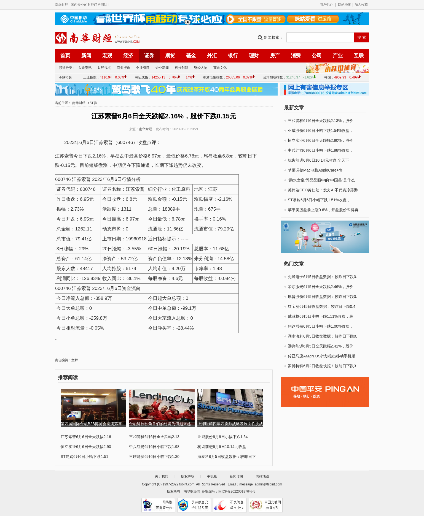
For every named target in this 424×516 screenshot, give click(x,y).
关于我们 (161, 476)
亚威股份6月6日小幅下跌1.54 (222, 436)
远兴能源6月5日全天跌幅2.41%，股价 (320, 346)
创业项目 (142, 68)
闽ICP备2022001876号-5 (236, 491)
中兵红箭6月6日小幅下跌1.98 (154, 446)
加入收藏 (361, 5)
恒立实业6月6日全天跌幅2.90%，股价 (320, 140)
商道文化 (220, 68)
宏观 (107, 55)
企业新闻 (162, 68)
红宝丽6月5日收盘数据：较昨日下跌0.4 (321, 306)
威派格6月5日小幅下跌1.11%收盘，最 (320, 316)
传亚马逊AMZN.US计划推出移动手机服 (321, 356)
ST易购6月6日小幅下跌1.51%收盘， (319, 200)
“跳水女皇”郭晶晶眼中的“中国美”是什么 (321, 180)
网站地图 (344, 5)
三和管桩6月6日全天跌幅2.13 (154, 436)
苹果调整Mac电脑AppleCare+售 (315, 170)
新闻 (86, 55)
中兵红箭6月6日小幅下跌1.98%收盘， (320, 150)
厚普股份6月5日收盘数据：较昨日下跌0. (322, 296)
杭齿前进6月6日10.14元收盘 (221, 446)
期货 (170, 55)
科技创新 (181, 68)
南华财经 (61, 5)
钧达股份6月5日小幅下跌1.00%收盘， (320, 326)
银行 (233, 55)
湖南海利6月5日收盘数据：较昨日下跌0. (322, 336)
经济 (128, 55)
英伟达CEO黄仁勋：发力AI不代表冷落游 (323, 190)
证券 (149, 55)
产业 (338, 55)
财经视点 (104, 68)
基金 (191, 55)
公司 (317, 55)
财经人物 (200, 68)
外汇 (212, 55)
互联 (359, 55)
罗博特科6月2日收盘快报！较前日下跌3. (322, 366)
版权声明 (187, 476)
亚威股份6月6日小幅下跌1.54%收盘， (320, 130)
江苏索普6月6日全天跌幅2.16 (86, 436)
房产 (275, 55)
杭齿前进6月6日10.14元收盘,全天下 (318, 160)
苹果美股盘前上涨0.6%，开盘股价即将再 (323, 210)
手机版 (212, 476)
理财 (254, 55)
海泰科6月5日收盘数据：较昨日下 (226, 456)
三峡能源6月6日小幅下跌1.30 (154, 456)
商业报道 (123, 68)
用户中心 (326, 5)
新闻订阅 (236, 476)
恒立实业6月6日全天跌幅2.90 (86, 446)
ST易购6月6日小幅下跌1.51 (84, 456)
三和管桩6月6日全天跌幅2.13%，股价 (320, 120)
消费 (296, 55)
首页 (65, 55)
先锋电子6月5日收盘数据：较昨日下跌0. (322, 277)
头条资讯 (85, 68)
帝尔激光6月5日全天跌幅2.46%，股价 (320, 286)
